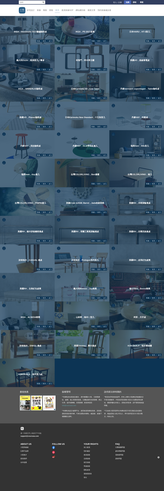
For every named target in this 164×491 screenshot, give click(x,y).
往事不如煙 (24, 451)
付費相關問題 (120, 447)
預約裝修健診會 (104, 10)
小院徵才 (23, 455)
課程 (134, 2)
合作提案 (23, 462)
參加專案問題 (120, 451)
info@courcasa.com (69, 405)
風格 (45, 10)
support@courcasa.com (29, 436)
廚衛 (51, 10)
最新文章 (91, 10)
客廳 (38, 41)
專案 (141, 2)
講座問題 (118, 458)
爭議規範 (87, 466)
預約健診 (87, 451)
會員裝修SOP (67, 10)
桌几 (50, 41)
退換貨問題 (119, 455)
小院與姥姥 (24, 447)
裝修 (39, 10)
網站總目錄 (80, 10)
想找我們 (23, 458)
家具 (57, 10)
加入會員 (87, 447)
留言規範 (87, 462)
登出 (85, 477)
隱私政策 (87, 470)
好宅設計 (31, 10)
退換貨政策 (88, 474)
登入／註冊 (117, 2)
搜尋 (43, 2)
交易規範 (87, 458)
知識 (127, 2)
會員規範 (87, 455)
